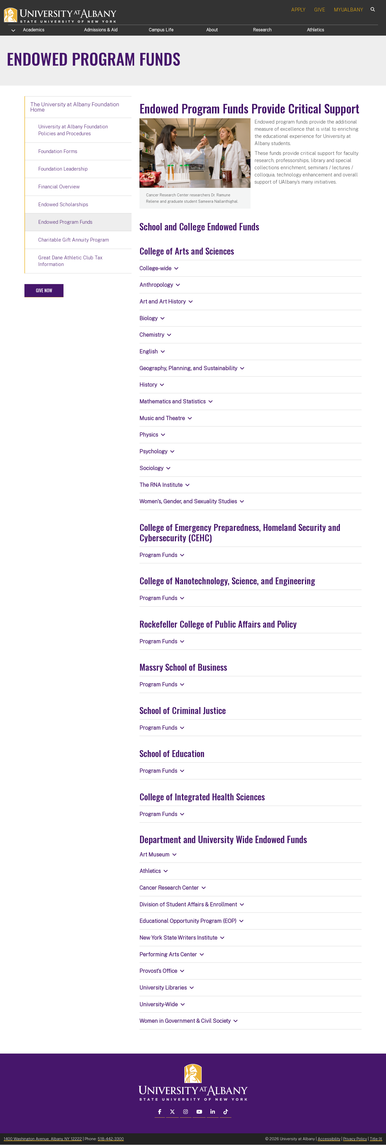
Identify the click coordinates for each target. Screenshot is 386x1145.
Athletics (315, 29)
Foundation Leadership (63, 169)
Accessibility (329, 1138)
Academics (33, 29)
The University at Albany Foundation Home (74, 107)
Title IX (376, 1138)
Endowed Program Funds (65, 222)
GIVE (319, 9)
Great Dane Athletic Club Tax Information (70, 261)
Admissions (100, 29)
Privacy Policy (355, 1138)
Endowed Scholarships (63, 204)
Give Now (44, 290)
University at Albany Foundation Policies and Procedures (73, 130)
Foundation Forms (57, 151)
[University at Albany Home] (60, 14)
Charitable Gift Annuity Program (73, 240)
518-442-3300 (111, 1138)
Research (262, 29)
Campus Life (161, 29)
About (212, 29)
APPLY (298, 9)
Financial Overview (59, 186)
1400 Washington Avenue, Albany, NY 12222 (43, 1138)
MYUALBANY (348, 9)
